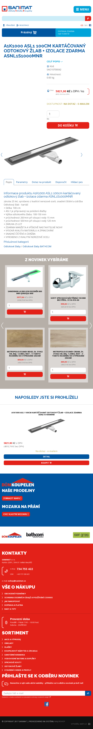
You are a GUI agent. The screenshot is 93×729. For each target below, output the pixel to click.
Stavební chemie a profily (17, 670)
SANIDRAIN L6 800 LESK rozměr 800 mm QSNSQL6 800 (25, 292)
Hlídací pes (77, 182)
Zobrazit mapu (12, 498)
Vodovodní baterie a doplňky (20, 658)
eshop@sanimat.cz (17, 581)
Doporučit (61, 182)
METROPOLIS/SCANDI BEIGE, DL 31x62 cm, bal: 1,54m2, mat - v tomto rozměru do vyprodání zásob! (25, 353)
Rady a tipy (10, 609)
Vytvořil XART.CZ (80, 724)
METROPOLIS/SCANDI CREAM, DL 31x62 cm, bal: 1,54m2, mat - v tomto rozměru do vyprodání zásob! (68, 354)
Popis (9, 182)
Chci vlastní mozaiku (16, 514)
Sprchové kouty (12, 662)
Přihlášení (9, 25)
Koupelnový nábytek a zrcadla (20, 651)
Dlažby (8, 647)
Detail (46, 456)
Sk (86, 25)
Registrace (22, 25)
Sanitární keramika (14, 654)
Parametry (22, 182)
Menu (82, 9)
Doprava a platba (13, 605)
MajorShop (59, 721)
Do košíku (68, 125)
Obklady (8, 643)
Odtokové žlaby (12, 246)
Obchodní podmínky (15, 593)
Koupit (46, 462)
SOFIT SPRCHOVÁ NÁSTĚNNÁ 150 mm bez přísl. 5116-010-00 (68, 299)
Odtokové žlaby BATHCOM (37, 246)
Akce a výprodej (12, 639)
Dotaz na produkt (41, 182)
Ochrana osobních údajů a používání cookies (28, 597)
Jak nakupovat (12, 601)
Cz (82, 25)
